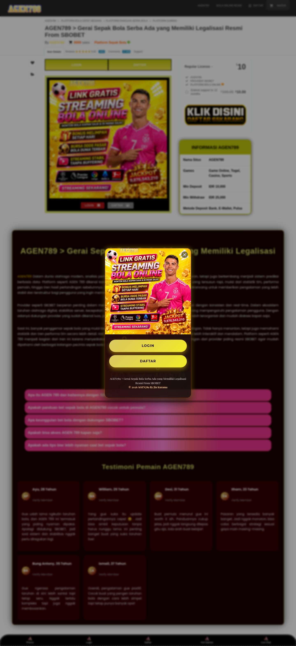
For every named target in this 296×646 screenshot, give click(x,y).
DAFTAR (148, 361)
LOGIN (148, 346)
